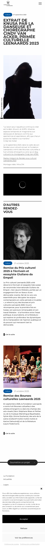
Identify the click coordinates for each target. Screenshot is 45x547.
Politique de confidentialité (29, 544)
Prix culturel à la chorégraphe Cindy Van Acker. (21, 153)
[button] (41, 488)
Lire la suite (10, 334)
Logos (6, 485)
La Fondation (8, 476)
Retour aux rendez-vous (2, 107)
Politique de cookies (11, 544)
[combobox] (23, 462)
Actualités (7, 479)
